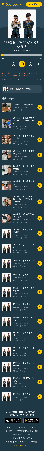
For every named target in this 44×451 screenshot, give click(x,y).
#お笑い (24, 73)
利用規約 (34, 442)
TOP (8, 427)
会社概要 (33, 427)
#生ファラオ (15, 73)
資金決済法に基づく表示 (22, 434)
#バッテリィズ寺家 (17, 76)
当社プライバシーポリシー (16, 442)
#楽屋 (30, 73)
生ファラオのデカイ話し (22, 50)
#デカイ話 (6, 73)
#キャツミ (6, 76)
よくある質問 (20, 427)
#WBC (28, 76)
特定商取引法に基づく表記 (27, 431)
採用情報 (9, 431)
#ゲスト (36, 73)
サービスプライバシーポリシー (22, 438)
